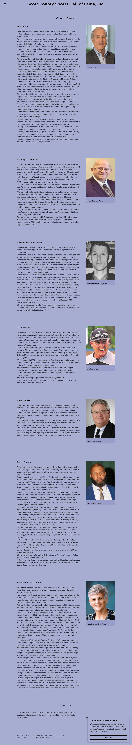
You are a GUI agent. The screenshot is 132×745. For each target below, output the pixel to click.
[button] (7, 4)
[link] (66, 5)
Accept (108, 740)
